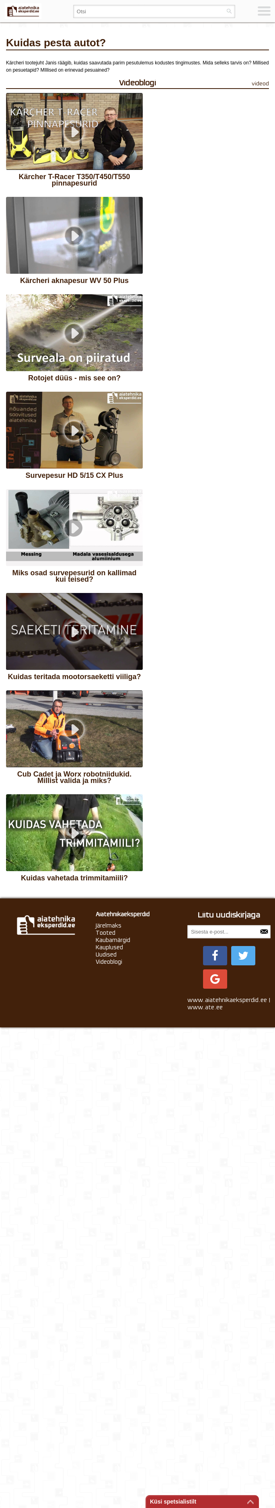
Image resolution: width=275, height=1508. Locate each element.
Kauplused (109, 1427)
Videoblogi (109, 1441)
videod (260, 84)
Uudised (106, 1434)
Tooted (105, 1412)
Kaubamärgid (113, 1420)
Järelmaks (108, 1405)
